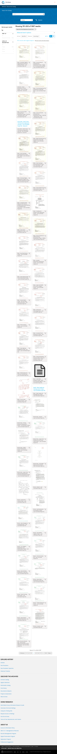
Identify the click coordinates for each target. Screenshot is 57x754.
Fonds (3, 51)
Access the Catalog (11, 6)
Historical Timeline (5, 671)
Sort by (18, 36)
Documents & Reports (6, 691)
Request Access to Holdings (7, 713)
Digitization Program (6, 739)
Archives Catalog (5, 679)
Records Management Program (8, 733)
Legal (2, 746)
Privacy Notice (8, 746)
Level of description (5, 41)
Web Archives (4, 696)
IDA (18, 752)
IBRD (15, 752)
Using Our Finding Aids (6, 711)
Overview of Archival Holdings (8, 708)
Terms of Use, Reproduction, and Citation (11, 719)
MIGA (23, 752)
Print (47, 36)
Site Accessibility (16, 746)
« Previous (22, 653)
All (2, 36)
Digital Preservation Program (8, 736)
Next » (49, 653)
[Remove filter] (35, 29)
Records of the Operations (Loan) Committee (8, 38)
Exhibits (3, 662)
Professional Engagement (7, 742)
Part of (4, 33)
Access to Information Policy (8, 728)
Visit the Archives (5, 716)
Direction (30, 36)
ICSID (27, 752)
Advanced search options (24, 32)
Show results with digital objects (42, 40)
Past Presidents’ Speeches (7, 668)
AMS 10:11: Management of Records (10, 730)
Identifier (24, 36)
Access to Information (25, 746)
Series (3, 49)
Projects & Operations (6, 694)
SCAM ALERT (4, 748)
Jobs (32, 746)
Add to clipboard (29, 62)
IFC (20, 752)
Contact (36, 746)
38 (45, 653)
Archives (8, 2)
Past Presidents (4, 665)
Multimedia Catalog (5, 685)
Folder (3, 47)
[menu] (55, 2)
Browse (26, 20)
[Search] (28, 14)
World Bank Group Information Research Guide (12, 705)
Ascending (36, 36)
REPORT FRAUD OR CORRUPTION (14, 748)
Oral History (4, 688)
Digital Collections (5, 682)
